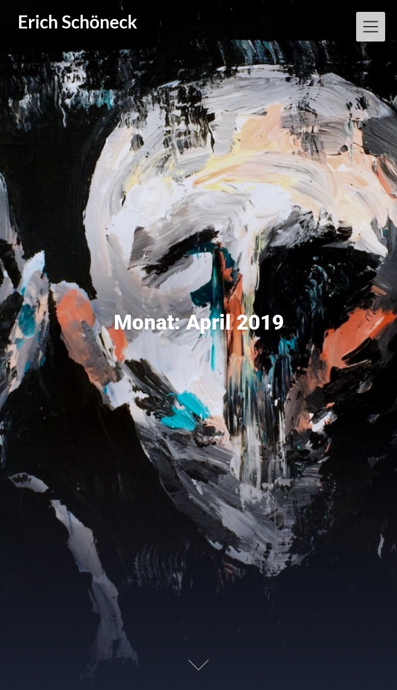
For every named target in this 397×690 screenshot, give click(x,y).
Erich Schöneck (77, 21)
